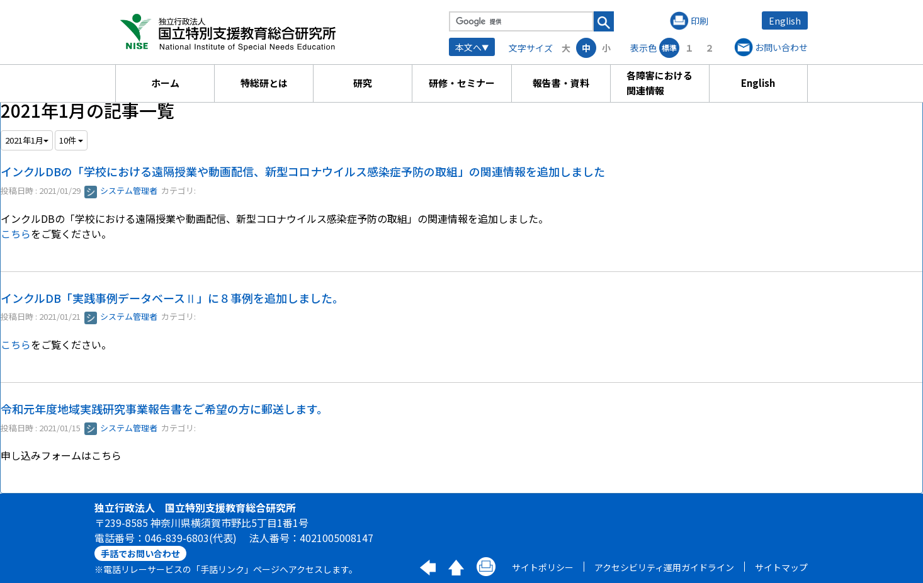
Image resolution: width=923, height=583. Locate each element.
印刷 (699, 20)
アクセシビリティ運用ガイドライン (664, 567)
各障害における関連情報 (659, 83)
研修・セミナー (462, 82)
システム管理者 (120, 190)
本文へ (468, 47)
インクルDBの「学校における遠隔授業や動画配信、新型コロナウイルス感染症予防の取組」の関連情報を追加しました (303, 171)
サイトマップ (781, 567)
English (785, 20)
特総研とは (264, 82)
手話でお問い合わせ (140, 553)
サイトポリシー (543, 567)
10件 (71, 140)
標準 (669, 47)
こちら (16, 233)
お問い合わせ (781, 47)
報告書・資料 (561, 82)
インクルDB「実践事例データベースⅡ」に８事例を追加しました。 (172, 298)
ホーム (165, 82)
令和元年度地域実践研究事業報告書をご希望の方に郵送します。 (164, 408)
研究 (362, 82)
